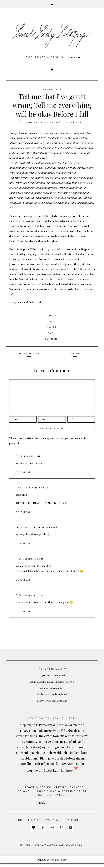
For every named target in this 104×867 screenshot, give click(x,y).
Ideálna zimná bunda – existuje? (52, 698)
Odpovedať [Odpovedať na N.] (24, 476)
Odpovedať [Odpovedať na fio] (24, 583)
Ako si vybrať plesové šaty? (52, 692)
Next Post (75, 357)
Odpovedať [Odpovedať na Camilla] (24, 516)
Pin (52, 325)
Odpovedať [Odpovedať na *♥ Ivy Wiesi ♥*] (24, 547)
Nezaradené (52, 93)
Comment (52, 342)
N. (17, 460)
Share (52, 319)
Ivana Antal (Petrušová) (42, 126)
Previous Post (29, 357)
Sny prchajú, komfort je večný (52, 679)
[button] (52, 5)
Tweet (52, 331)
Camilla (22, 491)
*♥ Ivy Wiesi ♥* (28, 531)
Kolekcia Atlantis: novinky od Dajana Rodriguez (52, 685)
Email (52, 337)
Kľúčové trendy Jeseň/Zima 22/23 (52, 704)
